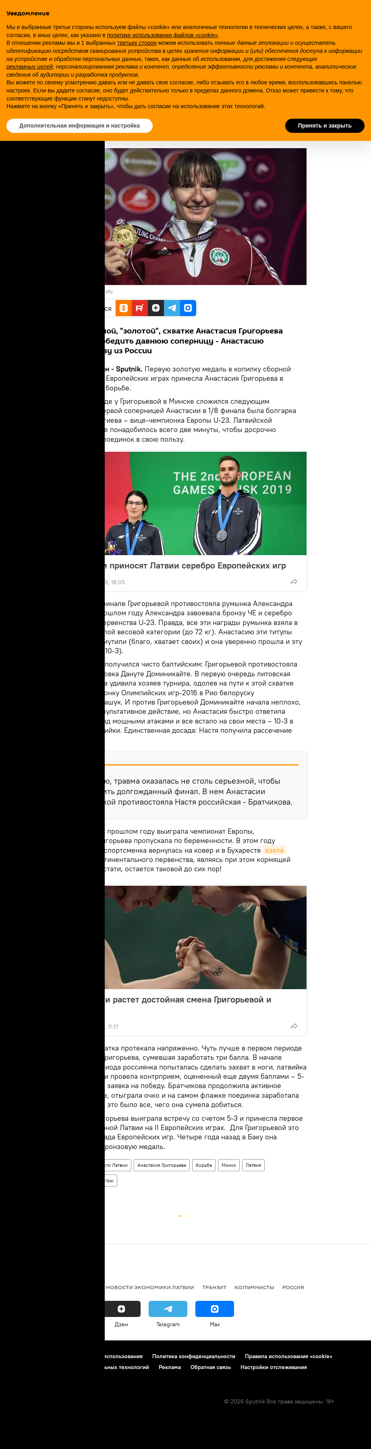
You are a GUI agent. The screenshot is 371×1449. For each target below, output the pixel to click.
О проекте (21, 1356)
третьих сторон (137, 43)
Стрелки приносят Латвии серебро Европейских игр (179, 565)
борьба (204, 1165)
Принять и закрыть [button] (325, 125)
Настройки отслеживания (273, 1367)
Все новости (27, 1287)
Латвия (253, 1165)
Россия (293, 1287)
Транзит (214, 1287)
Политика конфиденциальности (193, 1356)
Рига (61, 1287)
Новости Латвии (110, 1165)
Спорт (75, 1165)
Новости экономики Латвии (150, 1287)
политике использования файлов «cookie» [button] (162, 35)
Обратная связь (211, 1367)
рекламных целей (29, 66)
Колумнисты (254, 1287)
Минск (229, 1165)
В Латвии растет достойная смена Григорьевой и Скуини (172, 1004)
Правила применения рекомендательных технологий (78, 1367)
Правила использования (111, 1356)
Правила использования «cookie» (288, 1356)
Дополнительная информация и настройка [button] (79, 125)
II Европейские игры (91, 1180)
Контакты (57, 1356)
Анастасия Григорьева (161, 1165)
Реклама (170, 1367)
